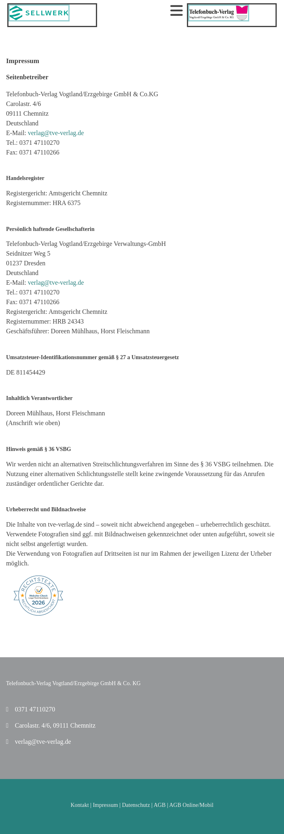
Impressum (105, 805)
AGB (160, 805)
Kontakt (79, 805)
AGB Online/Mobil (191, 805)
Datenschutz (136, 805)
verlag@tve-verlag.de (56, 132)
